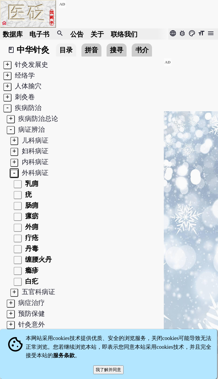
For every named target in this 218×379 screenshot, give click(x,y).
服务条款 (64, 355)
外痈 (30, 227)
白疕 (30, 281)
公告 (77, 34)
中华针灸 (33, 49)
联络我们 (124, 34)
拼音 (91, 50)
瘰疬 (30, 216)
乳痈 (30, 183)
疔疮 (30, 237)
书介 (142, 50)
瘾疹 (30, 270)
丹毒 (30, 248)
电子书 (39, 34)
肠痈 (30, 205)
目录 (66, 50)
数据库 (13, 34)
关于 (97, 34)
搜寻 (116, 50)
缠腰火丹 (37, 259)
